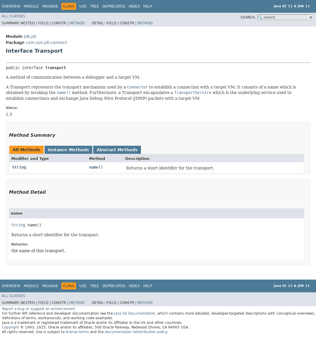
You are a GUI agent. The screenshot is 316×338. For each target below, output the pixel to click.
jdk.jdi (30, 36)
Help (147, 6)
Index (134, 6)
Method (76, 23)
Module (31, 6)
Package (50, 6)
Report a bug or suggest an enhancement (38, 309)
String (19, 167)
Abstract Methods (117, 149)
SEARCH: (248, 17)
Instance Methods (68, 149)
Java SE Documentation (134, 313)
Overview (11, 6)
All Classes (13, 16)
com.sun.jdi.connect (46, 42)
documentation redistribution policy (136, 332)
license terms (77, 332)
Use (83, 6)
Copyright (10, 327)
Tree (94, 6)
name (93, 167)
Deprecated (113, 6)
